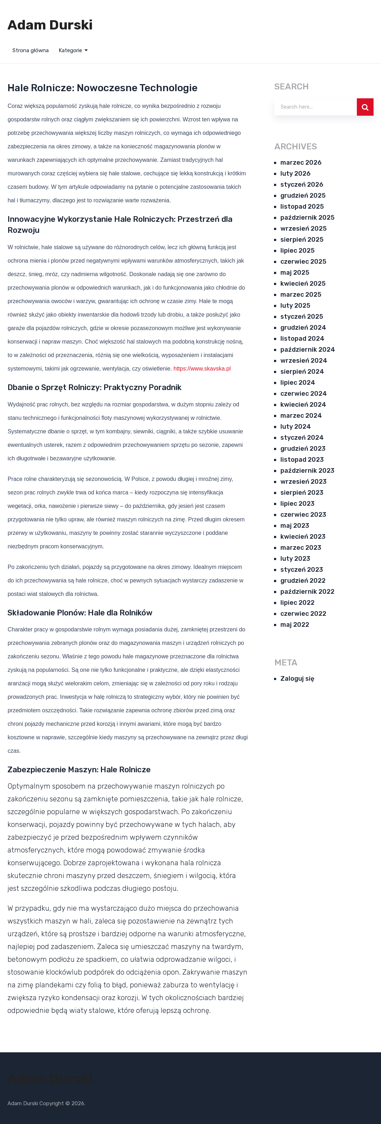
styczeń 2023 (301, 570)
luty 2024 (295, 427)
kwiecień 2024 (303, 405)
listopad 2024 (302, 338)
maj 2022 (294, 625)
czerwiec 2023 (303, 515)
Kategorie (70, 50)
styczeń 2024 (302, 438)
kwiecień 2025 (303, 283)
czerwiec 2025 (303, 261)
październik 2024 (307, 349)
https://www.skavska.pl (202, 369)
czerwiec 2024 (303, 393)
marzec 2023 (300, 548)
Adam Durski (50, 25)
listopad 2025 (302, 206)
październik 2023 (307, 471)
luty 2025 (295, 305)
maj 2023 (294, 526)
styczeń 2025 (301, 316)
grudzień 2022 (303, 581)
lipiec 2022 (297, 603)
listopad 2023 (302, 460)
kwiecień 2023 (303, 537)
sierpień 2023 (301, 493)
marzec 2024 (301, 416)
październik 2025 (307, 217)
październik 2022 (307, 592)
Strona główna (30, 50)
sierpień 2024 (302, 371)
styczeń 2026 (301, 184)
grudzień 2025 (303, 195)
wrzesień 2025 (303, 228)
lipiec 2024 (297, 382)
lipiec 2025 (297, 250)
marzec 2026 (301, 162)
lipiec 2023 (297, 504)
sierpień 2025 (301, 239)
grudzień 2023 (303, 449)
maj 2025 (294, 272)
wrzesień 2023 (303, 482)
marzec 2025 (300, 294)
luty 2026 (295, 173)
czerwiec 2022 (303, 614)
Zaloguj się (297, 678)
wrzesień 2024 (303, 360)
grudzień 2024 (303, 327)
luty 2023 (295, 559)
